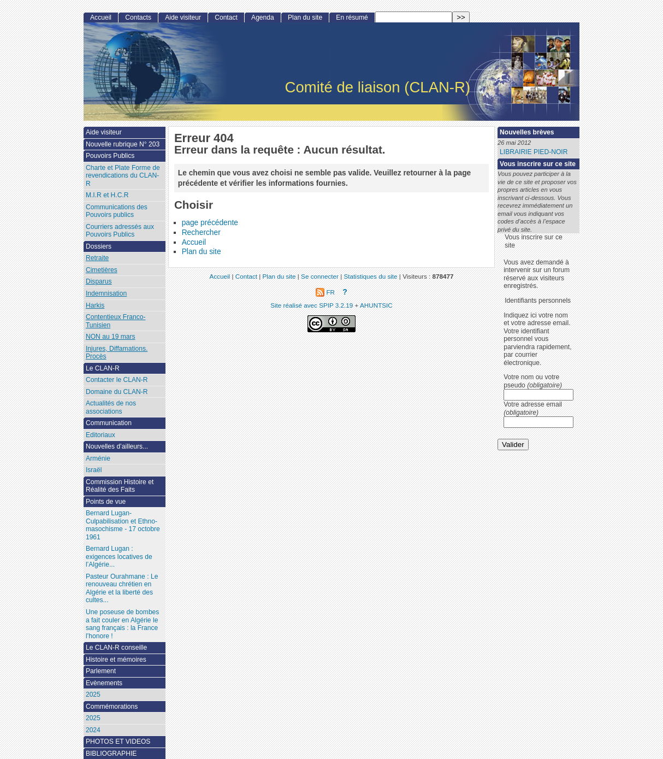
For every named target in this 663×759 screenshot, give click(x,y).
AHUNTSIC (376, 305)
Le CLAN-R (103, 368)
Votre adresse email (533, 408)
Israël (94, 470)
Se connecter (320, 276)
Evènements (104, 683)
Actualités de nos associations (111, 407)
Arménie (98, 458)
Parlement (101, 671)
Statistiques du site (371, 276)
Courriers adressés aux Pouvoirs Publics (120, 231)
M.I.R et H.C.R (107, 195)
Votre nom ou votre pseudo (533, 381)
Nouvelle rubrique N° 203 (122, 144)
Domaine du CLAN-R (117, 392)
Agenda (262, 17)
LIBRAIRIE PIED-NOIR (533, 152)
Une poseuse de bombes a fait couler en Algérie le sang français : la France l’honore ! (122, 624)
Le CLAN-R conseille (116, 647)
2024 (93, 730)
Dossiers (98, 246)
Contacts (138, 17)
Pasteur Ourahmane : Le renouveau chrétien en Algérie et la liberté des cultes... (122, 588)
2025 (93, 694)
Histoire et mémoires (116, 659)
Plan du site (201, 252)
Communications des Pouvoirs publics (116, 211)
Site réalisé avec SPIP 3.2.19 (311, 305)
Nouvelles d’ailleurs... (117, 446)
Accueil (194, 242)
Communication (109, 423)
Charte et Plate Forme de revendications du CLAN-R (123, 175)
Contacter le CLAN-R (117, 380)
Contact (226, 17)
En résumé (352, 17)
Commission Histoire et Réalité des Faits (119, 486)
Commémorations (112, 706)
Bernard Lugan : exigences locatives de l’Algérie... (119, 556)
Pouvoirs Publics (110, 156)
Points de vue (106, 501)
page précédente (210, 223)
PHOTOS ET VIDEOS (118, 741)
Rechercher (201, 232)
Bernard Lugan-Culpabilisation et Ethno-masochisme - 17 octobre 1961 (123, 525)
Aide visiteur (183, 17)
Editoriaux (100, 435)
